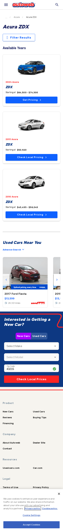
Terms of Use (10, 487)
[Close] (59, 494)
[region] (31, 510)
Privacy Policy (41, 487)
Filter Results (19, 38)
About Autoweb (11, 442)
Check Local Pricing (32, 157)
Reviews (7, 417)
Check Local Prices (32, 379)
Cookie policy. (50, 508)
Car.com (38, 467)
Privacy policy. (33, 508)
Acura (17, 17)
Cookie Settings (31, 515)
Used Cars (39, 336)
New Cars (23, 336)
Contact (7, 448)
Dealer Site (39, 442)
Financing (8, 423)
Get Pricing (32, 99)
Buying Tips (40, 417)
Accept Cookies (31, 524)
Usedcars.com (11, 467)
